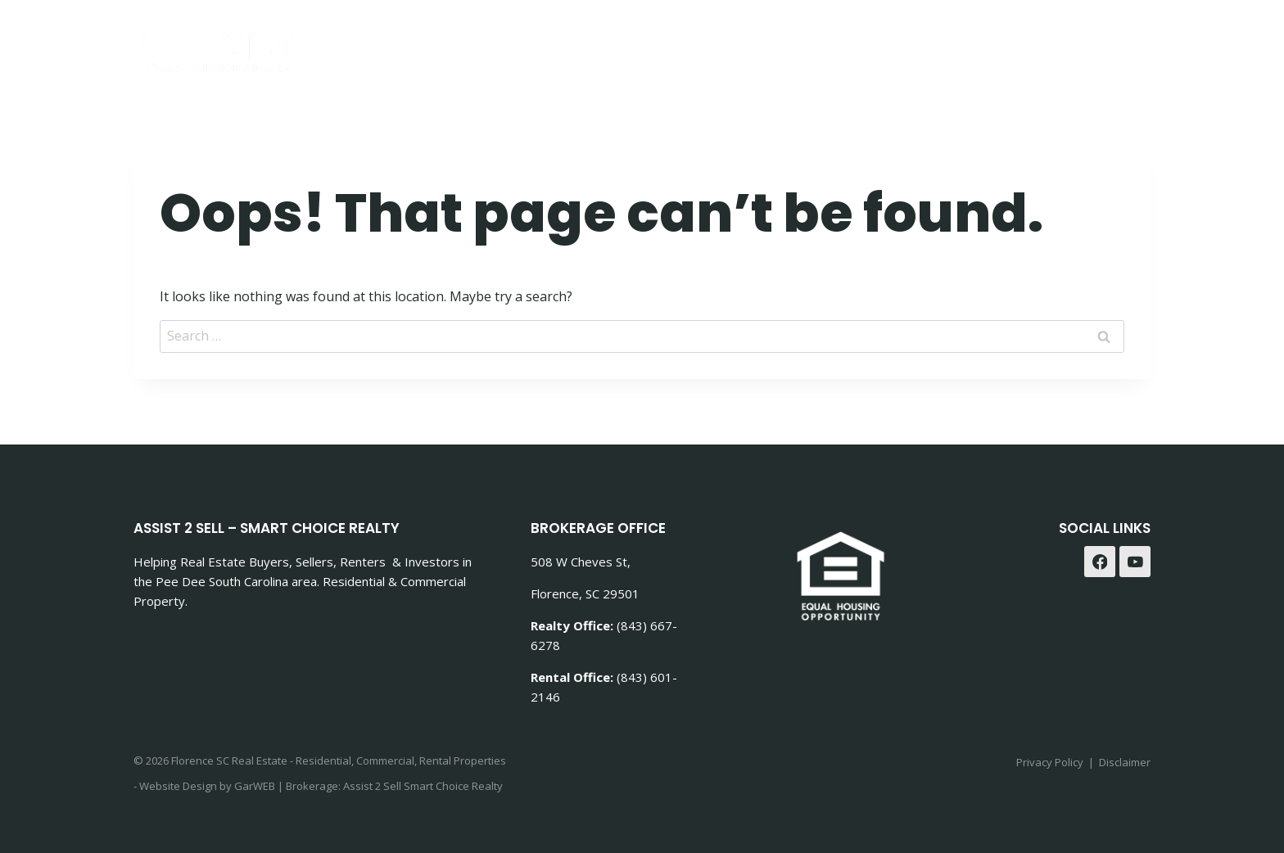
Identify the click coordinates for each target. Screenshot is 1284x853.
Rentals (921, 41)
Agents (1090, 41)
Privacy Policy (1049, 762)
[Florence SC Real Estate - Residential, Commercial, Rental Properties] (220, 46)
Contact (1007, 41)
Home (693, 41)
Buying (765, 41)
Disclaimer (1125, 762)
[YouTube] (1135, 561)
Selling (842, 41)
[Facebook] (1099, 561)
